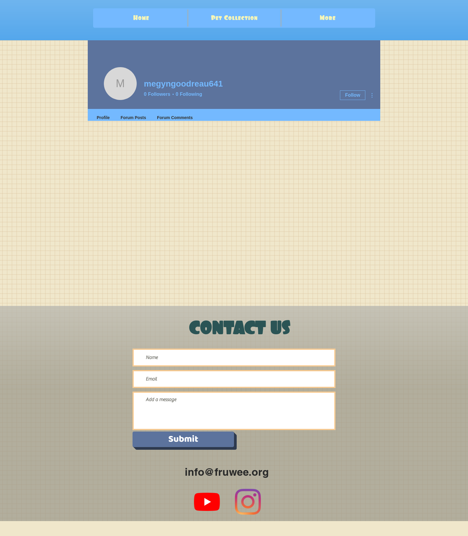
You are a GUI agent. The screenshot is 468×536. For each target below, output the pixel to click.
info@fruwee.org (227, 472)
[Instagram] (248, 502)
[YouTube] (207, 502)
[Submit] (183, 439)
